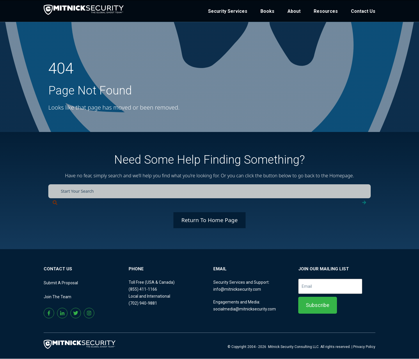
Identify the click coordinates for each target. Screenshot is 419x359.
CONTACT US (58, 269)
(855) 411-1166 (143, 289)
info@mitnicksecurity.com (237, 289)
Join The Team (57, 297)
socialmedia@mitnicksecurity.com (244, 309)
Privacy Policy (364, 347)
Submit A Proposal (61, 283)
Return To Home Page (209, 220)
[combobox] (209, 191)
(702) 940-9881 (143, 303)
